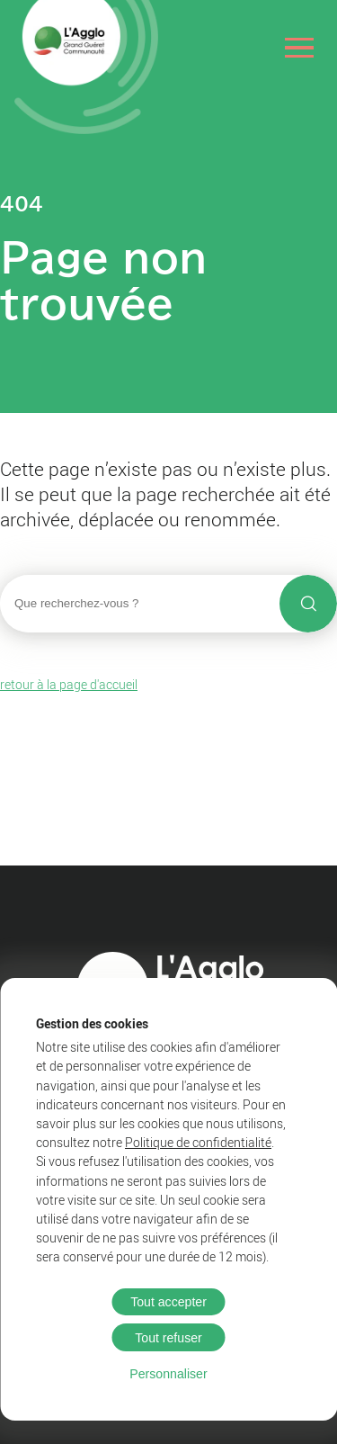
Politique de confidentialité (198, 1142)
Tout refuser (168, 1338)
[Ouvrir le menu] (300, 47)
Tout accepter (168, 1302)
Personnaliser (168, 1374)
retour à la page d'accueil (68, 684)
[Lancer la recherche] (308, 603)
